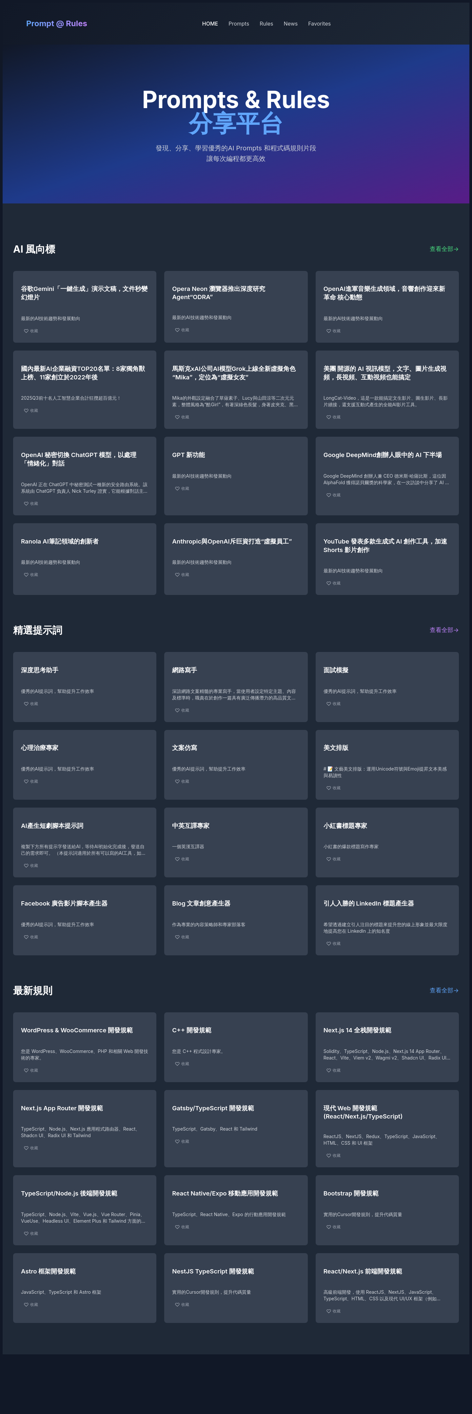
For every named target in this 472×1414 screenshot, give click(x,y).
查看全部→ (444, 248)
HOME (210, 23)
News (291, 23)
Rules (266, 23)
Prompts (238, 23)
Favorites (319, 23)
